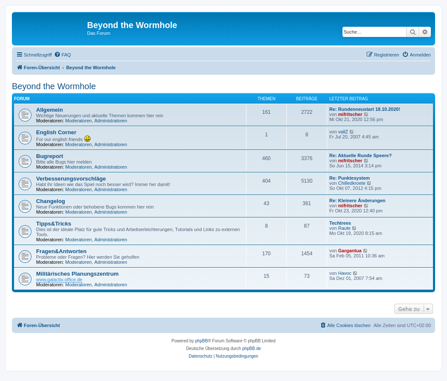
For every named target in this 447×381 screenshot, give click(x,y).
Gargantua (350, 250)
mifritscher (350, 114)
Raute (344, 228)
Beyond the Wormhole (54, 86)
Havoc (344, 273)
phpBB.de (251, 348)
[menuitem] (62, 55)
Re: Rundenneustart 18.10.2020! (364, 109)
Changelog (50, 201)
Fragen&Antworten (61, 251)
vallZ (343, 131)
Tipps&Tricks (53, 223)
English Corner (56, 132)
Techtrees (340, 223)
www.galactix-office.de (59, 279)
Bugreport (49, 156)
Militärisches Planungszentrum (77, 274)
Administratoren (110, 120)
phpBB (201, 341)
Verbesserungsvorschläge (71, 178)
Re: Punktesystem (349, 178)
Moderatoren (78, 120)
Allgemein (49, 110)
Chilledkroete (351, 183)
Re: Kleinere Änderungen (357, 200)
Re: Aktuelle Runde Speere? (360, 155)
